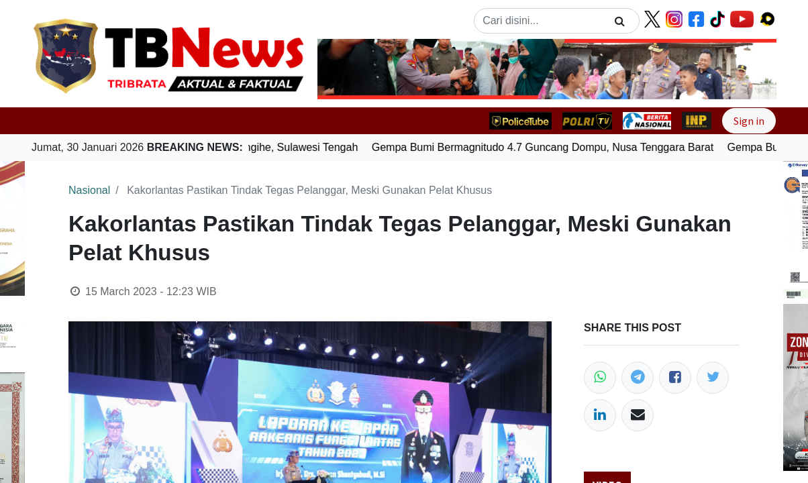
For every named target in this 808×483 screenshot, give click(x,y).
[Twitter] (713, 378)
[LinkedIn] (600, 415)
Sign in (749, 120)
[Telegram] (637, 378)
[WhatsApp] (600, 378)
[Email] (637, 415)
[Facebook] (675, 378)
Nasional (89, 190)
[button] (352, 69)
